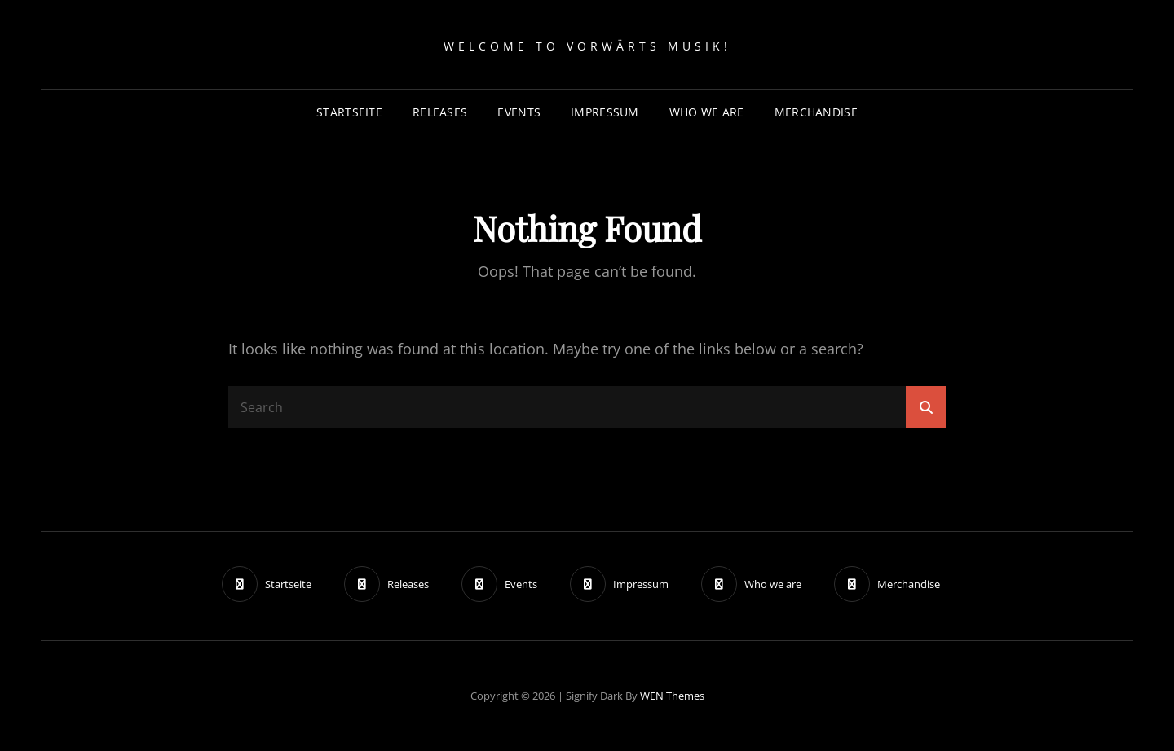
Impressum (605, 112)
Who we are (706, 112)
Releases (440, 112)
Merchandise (816, 112)
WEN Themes (672, 695)
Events (519, 112)
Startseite (349, 112)
